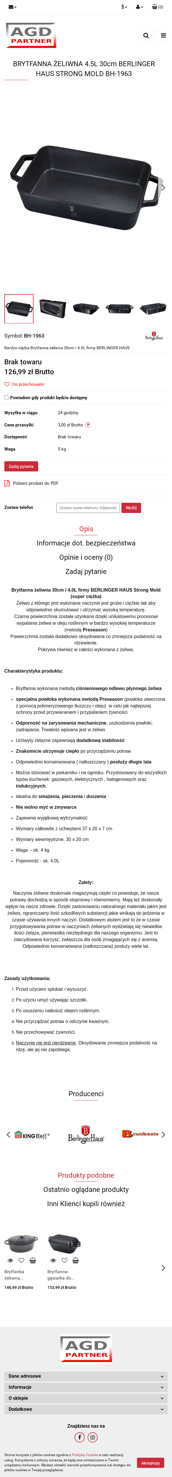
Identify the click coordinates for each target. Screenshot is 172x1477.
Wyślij (131, 507)
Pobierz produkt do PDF (31, 483)
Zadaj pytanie (21, 466)
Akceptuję (150, 1462)
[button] (158, 7)
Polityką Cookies (85, 1455)
